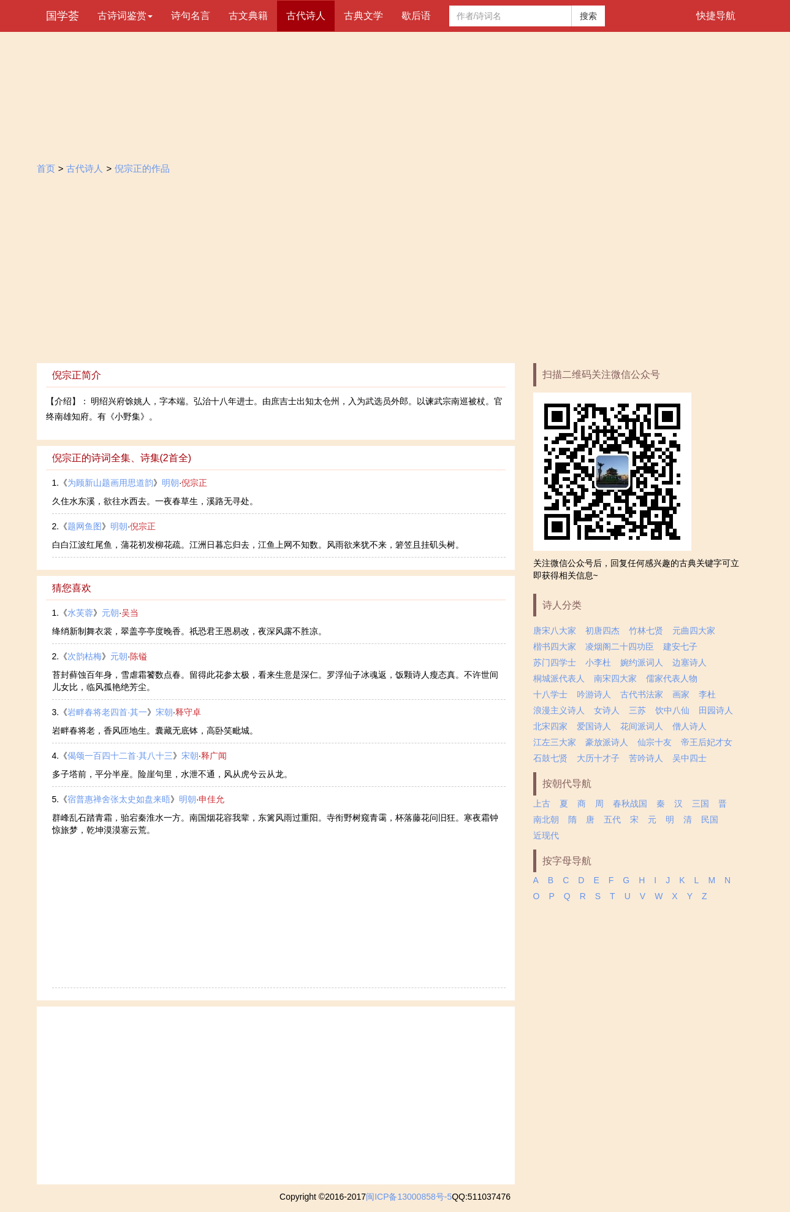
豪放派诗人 (606, 742)
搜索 (588, 16)
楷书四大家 (554, 646)
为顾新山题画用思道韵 (110, 483)
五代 (612, 819)
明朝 (170, 483)
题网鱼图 (84, 526)
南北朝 (546, 819)
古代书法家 (641, 694)
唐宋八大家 (554, 630)
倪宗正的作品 (142, 168)
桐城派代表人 (559, 678)
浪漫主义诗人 (559, 710)
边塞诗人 (689, 662)
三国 (700, 803)
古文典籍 (248, 15)
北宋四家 (550, 726)
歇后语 (416, 15)
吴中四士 (689, 758)
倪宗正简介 (76, 375)
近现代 (546, 835)
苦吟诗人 (646, 758)
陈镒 (138, 656)
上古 (541, 803)
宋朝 (164, 712)
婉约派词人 (641, 662)
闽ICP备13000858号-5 (409, 1197)
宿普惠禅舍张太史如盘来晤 (118, 799)
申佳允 (211, 799)
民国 (709, 819)
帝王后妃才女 (706, 742)
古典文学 (363, 15)
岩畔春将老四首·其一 (107, 712)
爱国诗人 (594, 726)
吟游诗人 (594, 694)
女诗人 (607, 710)
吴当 (130, 613)
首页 (46, 168)
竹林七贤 (646, 630)
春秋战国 (630, 803)
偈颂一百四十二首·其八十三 (120, 756)
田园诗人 (716, 710)
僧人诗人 (689, 726)
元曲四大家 (693, 630)
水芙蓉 (80, 613)
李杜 (707, 694)
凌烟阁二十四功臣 (619, 646)
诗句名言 (190, 15)
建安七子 (680, 646)
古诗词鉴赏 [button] (125, 15)
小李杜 (598, 662)
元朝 (110, 613)
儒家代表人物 (671, 678)
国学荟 (62, 16)
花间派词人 (641, 726)
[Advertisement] (395, 271)
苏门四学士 (554, 662)
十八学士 (550, 694)
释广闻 (214, 756)
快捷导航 (715, 15)
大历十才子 (598, 758)
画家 (680, 694)
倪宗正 (194, 483)
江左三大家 (554, 742)
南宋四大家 (615, 678)
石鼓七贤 (550, 758)
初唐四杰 (602, 630)
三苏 (637, 710)
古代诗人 (305, 15)
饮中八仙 (672, 710)
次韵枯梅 (84, 656)
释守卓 (188, 712)
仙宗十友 (654, 742)
